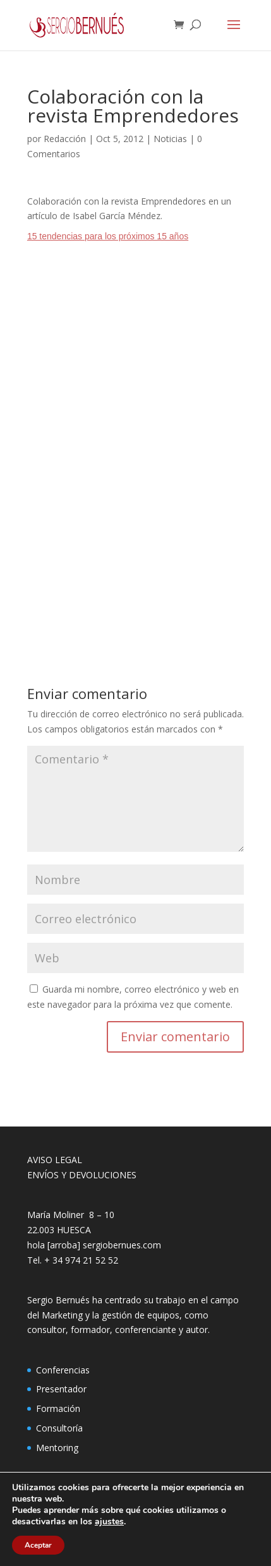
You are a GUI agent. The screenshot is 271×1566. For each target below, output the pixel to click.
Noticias (170, 139)
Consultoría (59, 1428)
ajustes (109, 1521)
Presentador (61, 1389)
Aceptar (38, 1545)
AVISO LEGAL (54, 1160)
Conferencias (63, 1370)
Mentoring (57, 1448)
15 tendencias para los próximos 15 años (107, 236)
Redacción (65, 139)
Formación (58, 1408)
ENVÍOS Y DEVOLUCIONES (81, 1175)
